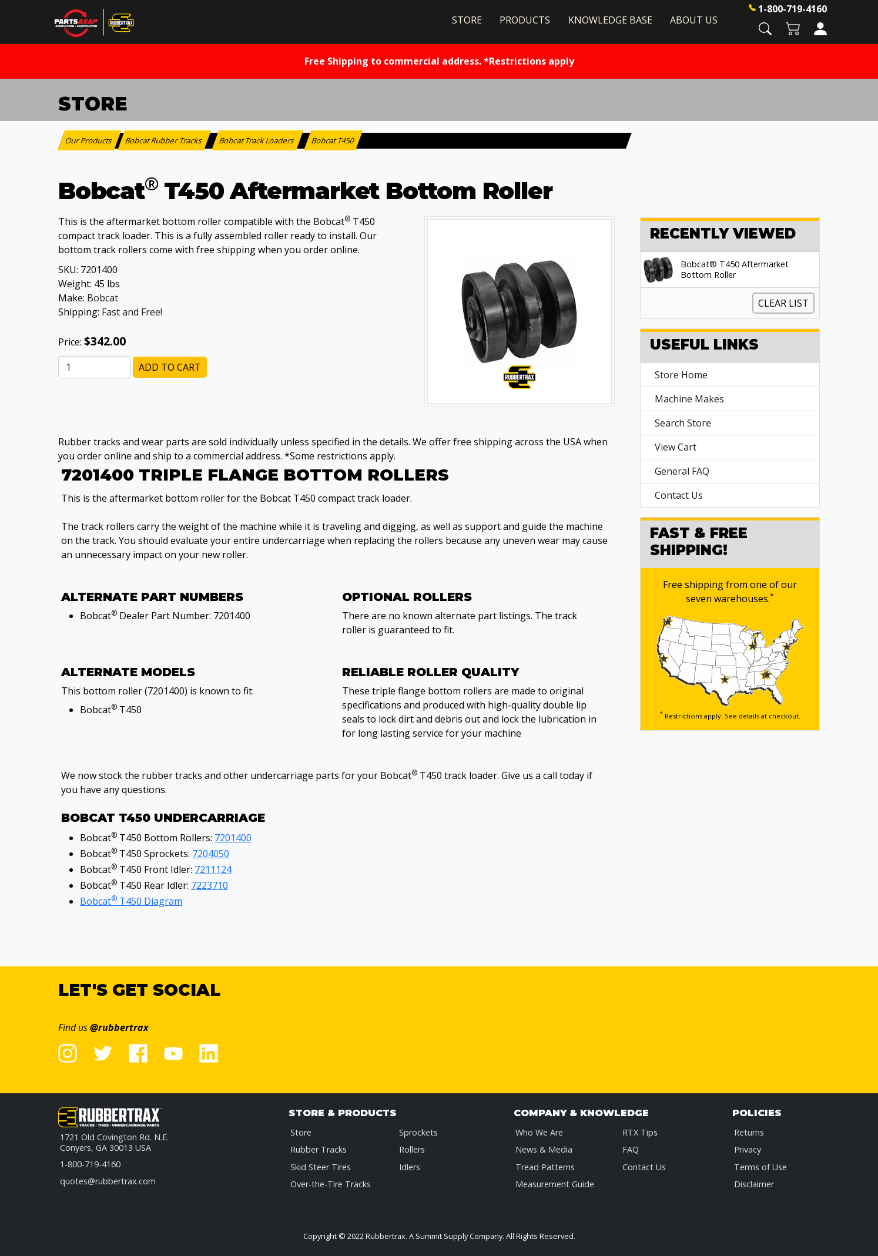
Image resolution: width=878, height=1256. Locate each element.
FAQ (630, 1149)
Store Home (681, 374)
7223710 (209, 885)
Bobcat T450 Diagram (131, 901)
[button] (765, 28)
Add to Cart (170, 367)
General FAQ (682, 471)
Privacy (747, 1149)
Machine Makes (689, 398)
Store (467, 20)
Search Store (683, 423)
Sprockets (418, 1132)
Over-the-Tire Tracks (330, 1184)
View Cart (675, 447)
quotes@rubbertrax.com (108, 1181)
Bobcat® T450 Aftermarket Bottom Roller (735, 269)
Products (525, 20)
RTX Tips (640, 1132)
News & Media (543, 1149)
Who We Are (539, 1132)
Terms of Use (760, 1167)
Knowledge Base (610, 20)
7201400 (233, 837)
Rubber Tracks (318, 1149)
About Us (694, 20)
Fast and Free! (132, 311)
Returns (749, 1132)
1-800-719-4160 (792, 8)
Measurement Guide (554, 1184)
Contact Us (679, 495)
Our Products (89, 140)
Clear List (783, 303)
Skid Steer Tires (320, 1167)
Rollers (412, 1149)
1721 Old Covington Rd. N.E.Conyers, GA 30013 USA (114, 1142)
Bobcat (102, 297)
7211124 (213, 869)
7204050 (210, 853)
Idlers (409, 1167)
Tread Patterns (545, 1167)
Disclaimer (754, 1184)
